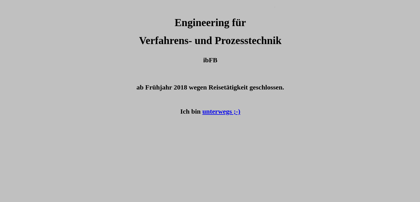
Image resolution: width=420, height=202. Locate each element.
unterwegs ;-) (221, 111)
